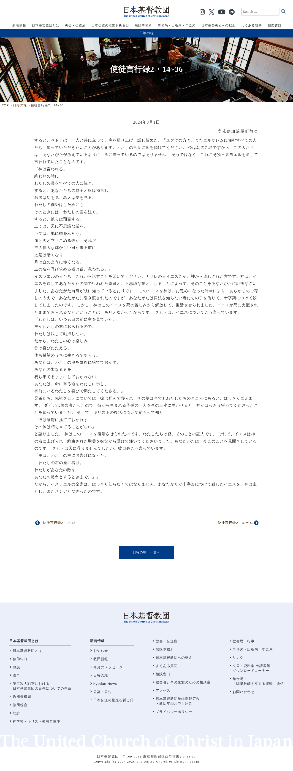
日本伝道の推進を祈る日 (113, 700)
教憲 (16, 667)
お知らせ (100, 651)
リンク (238, 657)
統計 (16, 713)
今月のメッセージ (108, 667)
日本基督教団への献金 (174, 657)
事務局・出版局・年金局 (253, 649)
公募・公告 (102, 692)
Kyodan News (105, 684)
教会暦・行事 (244, 641)
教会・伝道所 (167, 641)
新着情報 (97, 641)
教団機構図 (22, 697)
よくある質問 (167, 666)
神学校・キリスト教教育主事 (36, 721)
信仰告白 (20, 659)
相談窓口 (163, 674)
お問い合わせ (244, 692)
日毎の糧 (146, 33)
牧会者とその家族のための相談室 (183, 682)
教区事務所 (165, 649)
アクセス (163, 690)
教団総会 (20, 705)
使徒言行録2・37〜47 (236, 523)
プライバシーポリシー (174, 712)
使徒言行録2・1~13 (59, 523)
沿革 (16, 675)
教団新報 (100, 659)
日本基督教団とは (24, 641)
